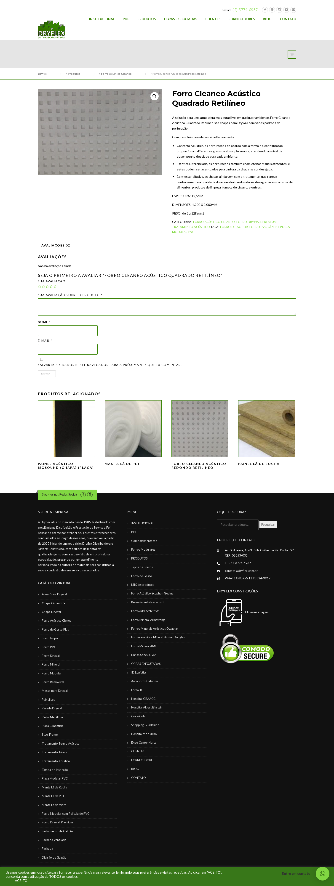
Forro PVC (49, 647)
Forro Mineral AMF (144, 646)
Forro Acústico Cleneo (57, 620)
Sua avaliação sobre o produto (70, 295)
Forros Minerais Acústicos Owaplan (155, 628)
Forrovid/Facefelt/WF (145, 611)
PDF (126, 19)
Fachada (47, 848)
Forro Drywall (51, 656)
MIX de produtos (142, 584)
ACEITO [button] (21, 881)
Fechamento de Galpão (57, 831)
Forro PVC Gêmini (264, 227)
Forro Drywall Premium (256, 222)
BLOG (267, 19)
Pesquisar (268, 524)
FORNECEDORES (242, 19)
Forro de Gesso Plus (55, 629)
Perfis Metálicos (52, 717)
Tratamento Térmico (55, 752)
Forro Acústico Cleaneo (214, 222)
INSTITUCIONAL (102, 19)
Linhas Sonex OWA (143, 655)
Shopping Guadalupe (145, 725)
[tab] (56, 245)
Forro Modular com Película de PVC (65, 813)
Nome (44, 322)
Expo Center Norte (143, 742)
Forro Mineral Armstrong (148, 620)
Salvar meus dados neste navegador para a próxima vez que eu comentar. (110, 365)
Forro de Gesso (141, 576)
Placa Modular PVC (55, 778)
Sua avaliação (52, 281)
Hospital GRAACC (143, 698)
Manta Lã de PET (53, 796)
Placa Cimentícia (53, 726)
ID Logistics (139, 672)
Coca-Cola (138, 716)
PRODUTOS (146, 19)
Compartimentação (144, 541)
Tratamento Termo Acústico (61, 743)
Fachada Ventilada (54, 840)
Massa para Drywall (55, 690)
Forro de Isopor (234, 227)
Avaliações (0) (56, 245)
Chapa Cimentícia (53, 603)
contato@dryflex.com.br (241, 571)
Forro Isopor (50, 638)
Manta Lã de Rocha (54, 787)
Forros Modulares (143, 549)
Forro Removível (53, 682)
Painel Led (48, 699)
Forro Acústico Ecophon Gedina (152, 593)
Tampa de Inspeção (55, 770)
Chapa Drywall (51, 612)
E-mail (45, 340)
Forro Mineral (51, 664)
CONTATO (288, 19)
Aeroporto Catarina (144, 681)
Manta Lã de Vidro (54, 805)
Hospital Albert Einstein (147, 707)
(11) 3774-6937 (245, 10)
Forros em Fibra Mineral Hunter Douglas (158, 637)
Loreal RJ (137, 690)
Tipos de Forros (142, 567)
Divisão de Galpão (54, 857)
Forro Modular (51, 673)
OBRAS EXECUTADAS (180, 19)
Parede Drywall (52, 708)
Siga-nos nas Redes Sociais (59, 494)
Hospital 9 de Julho (144, 734)
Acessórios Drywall (54, 594)
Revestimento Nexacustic (148, 602)
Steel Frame (50, 734)
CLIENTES (212, 19)
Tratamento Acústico (191, 227)
